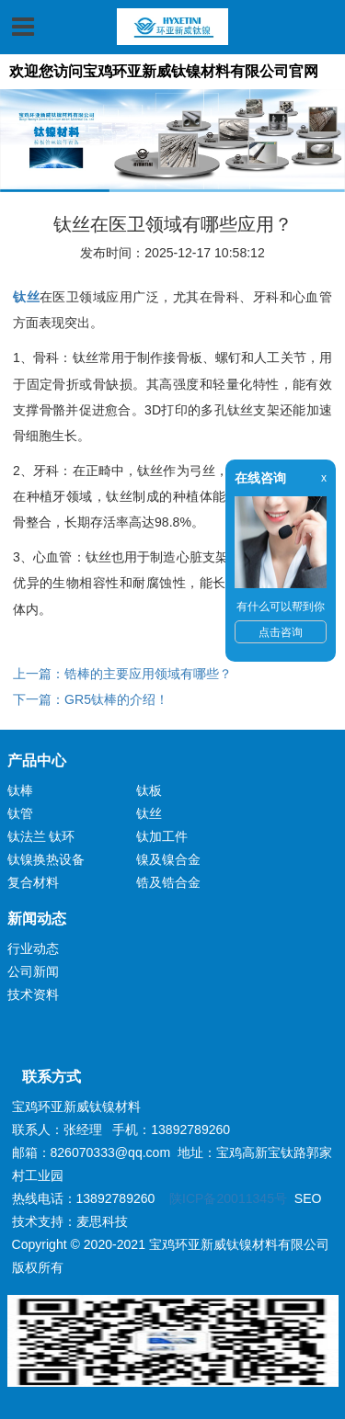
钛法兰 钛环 (41, 836)
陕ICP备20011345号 (228, 1198)
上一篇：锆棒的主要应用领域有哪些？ (122, 673)
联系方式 (44, 1076)
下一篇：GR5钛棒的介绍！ (90, 699)
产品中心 (36, 760)
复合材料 (33, 882)
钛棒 (20, 790)
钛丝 (149, 813)
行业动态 (33, 948)
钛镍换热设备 (46, 859)
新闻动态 (36, 918)
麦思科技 (102, 1221)
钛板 (149, 790)
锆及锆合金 (168, 882)
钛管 (20, 813)
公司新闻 (33, 971)
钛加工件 (162, 836)
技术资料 (33, 994)
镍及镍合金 (168, 859)
